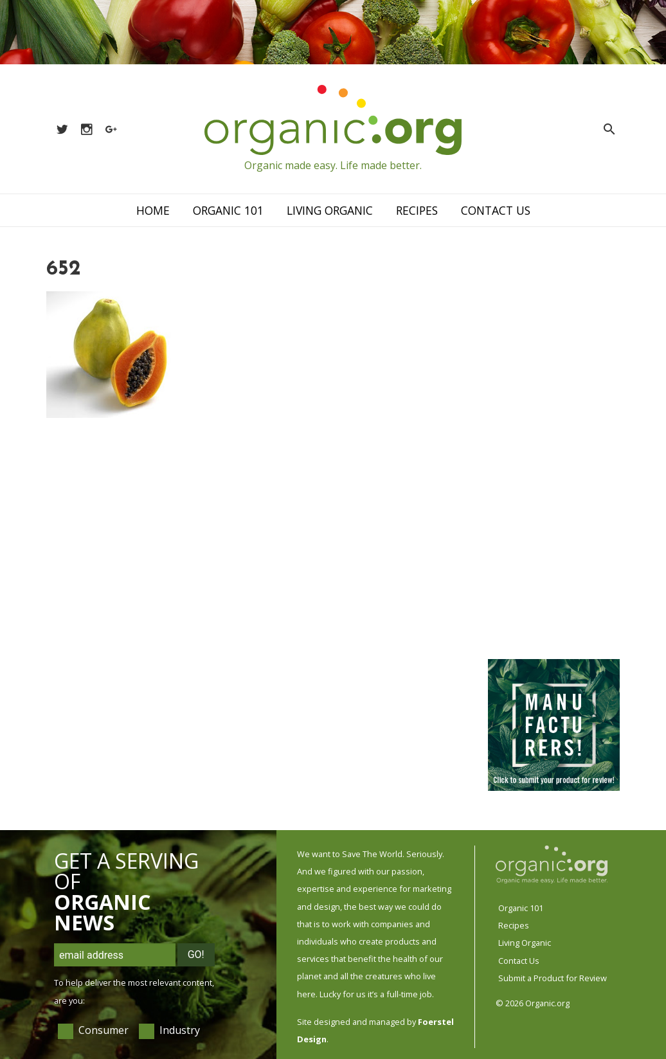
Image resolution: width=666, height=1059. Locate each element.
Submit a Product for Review (552, 978)
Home (153, 210)
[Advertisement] (553, 451)
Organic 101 (228, 210)
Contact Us (495, 210)
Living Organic (330, 210)
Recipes (417, 210)
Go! (196, 954)
